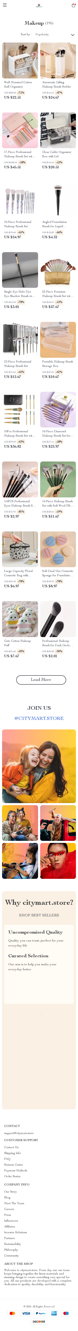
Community (11, 1255)
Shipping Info (12, 1153)
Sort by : (26, 34)
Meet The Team (14, 1203)
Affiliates (9, 1226)
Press (7, 1215)
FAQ (7, 1159)
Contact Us (11, 1147)
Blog (7, 1197)
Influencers (11, 1221)
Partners (9, 1238)
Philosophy (11, 1250)
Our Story (10, 1192)
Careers (9, 1209)
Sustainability (12, 1244)
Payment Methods (15, 1170)
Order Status (12, 1176)
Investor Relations (15, 1232)
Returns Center (13, 1165)
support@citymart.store (19, 1133)
